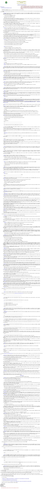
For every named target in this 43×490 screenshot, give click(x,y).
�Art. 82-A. (5, 280)
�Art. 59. (5, 179)
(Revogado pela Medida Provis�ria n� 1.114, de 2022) (8, 100)
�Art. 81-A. (5, 278)
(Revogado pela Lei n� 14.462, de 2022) (19, 100)
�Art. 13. (5, 84)
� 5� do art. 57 (17, 478)
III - (4, 335)
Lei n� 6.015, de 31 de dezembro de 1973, (8, 353)
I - (4, 150)
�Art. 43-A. (5, 247)
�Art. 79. (5, 195)
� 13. (4, 454)
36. (4, 297)
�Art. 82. (5, 210)
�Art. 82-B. (5, 282)
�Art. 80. (5, 208)
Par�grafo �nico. (6, 193)
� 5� (4, 161)
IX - (4, 126)
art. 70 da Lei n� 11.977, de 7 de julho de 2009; (24, 478)
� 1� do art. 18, (4, 478)
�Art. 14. (5, 92)
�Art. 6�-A (5, 222)
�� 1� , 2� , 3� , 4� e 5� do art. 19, (11, 478)
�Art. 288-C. (5, 392)
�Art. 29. (5, 104)
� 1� (4, 66)
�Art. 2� (5, 27)
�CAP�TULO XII (22, 375)
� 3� (4, 46)
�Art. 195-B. (5, 370)
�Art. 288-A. (5, 377)
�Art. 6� (5, 64)
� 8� (4, 308)
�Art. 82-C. (5, 287)
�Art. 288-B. (5, 390)
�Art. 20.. (5, 98)
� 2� (4, 63)
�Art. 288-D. (5, 394)
